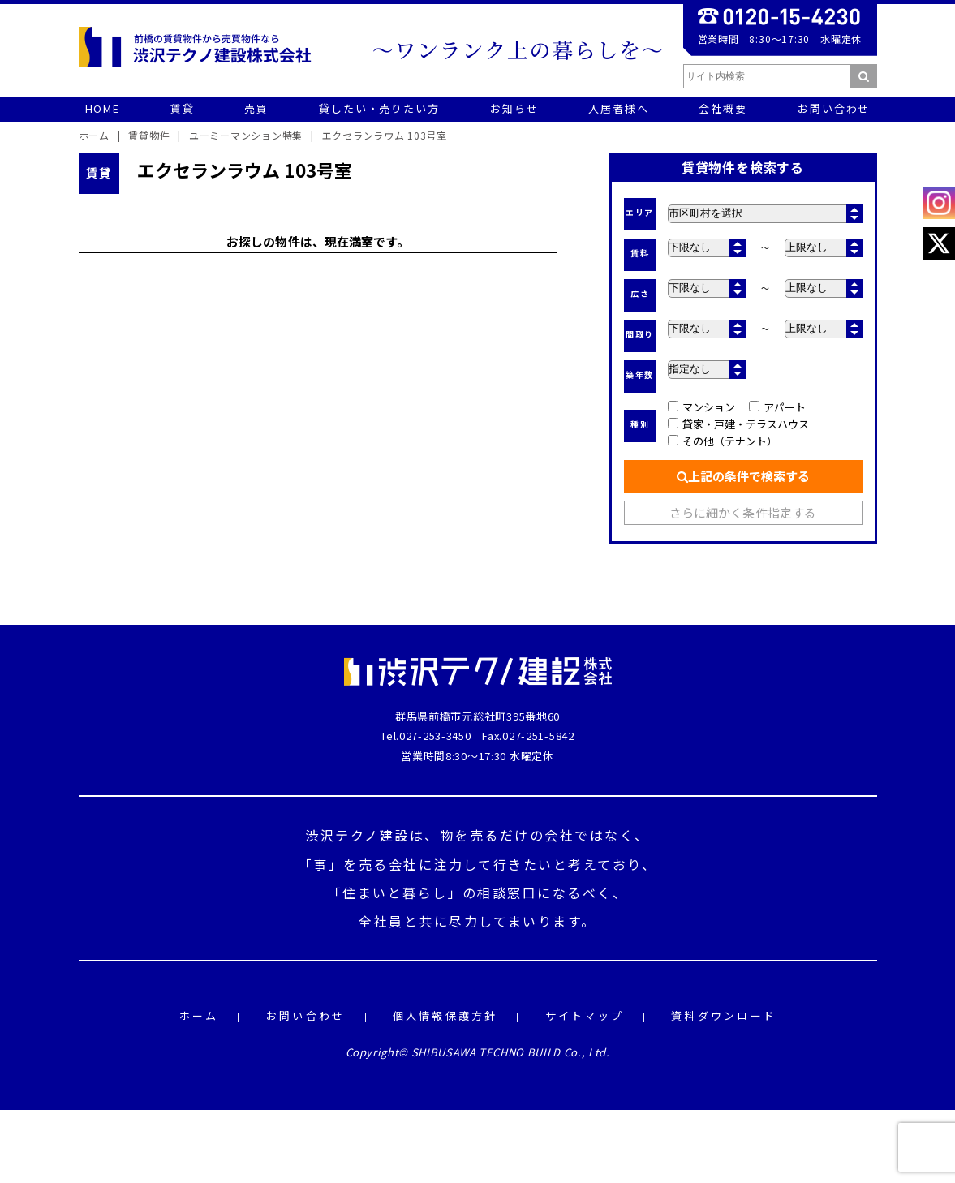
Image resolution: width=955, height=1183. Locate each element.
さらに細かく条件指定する (742, 512)
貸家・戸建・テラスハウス (739, 424)
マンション (701, 407)
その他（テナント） (723, 441)
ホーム (199, 1016)
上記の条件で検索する (743, 475)
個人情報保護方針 (445, 1016)
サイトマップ (585, 1016)
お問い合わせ (306, 1016)
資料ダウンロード (723, 1016)
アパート (777, 407)
